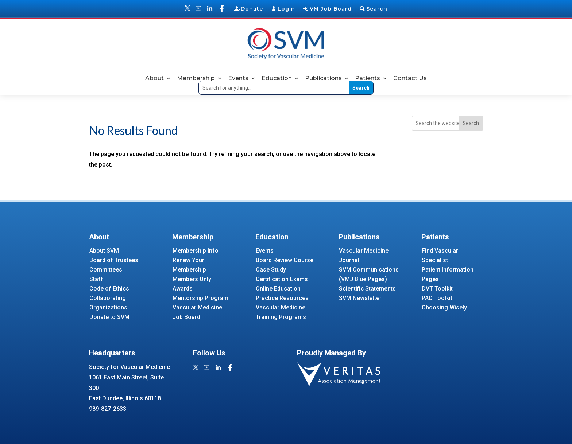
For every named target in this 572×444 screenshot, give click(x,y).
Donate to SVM (109, 316)
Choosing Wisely (444, 307)
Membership (196, 78)
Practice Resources (282, 298)
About (154, 78)
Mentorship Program (200, 298)
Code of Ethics (109, 288)
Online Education (278, 288)
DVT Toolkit (437, 288)
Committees (105, 269)
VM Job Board (331, 8)
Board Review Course (284, 260)
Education (277, 78)
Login (286, 8)
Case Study (271, 269)
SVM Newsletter (360, 298)
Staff (96, 279)
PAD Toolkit (437, 298)
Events (238, 78)
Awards (183, 288)
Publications (323, 78)
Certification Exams (282, 279)
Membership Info (196, 250)
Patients (367, 78)
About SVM (104, 250)
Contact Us (410, 78)
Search (376, 8)
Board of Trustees (113, 260)
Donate (252, 8)
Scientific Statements (367, 288)
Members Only (192, 279)
